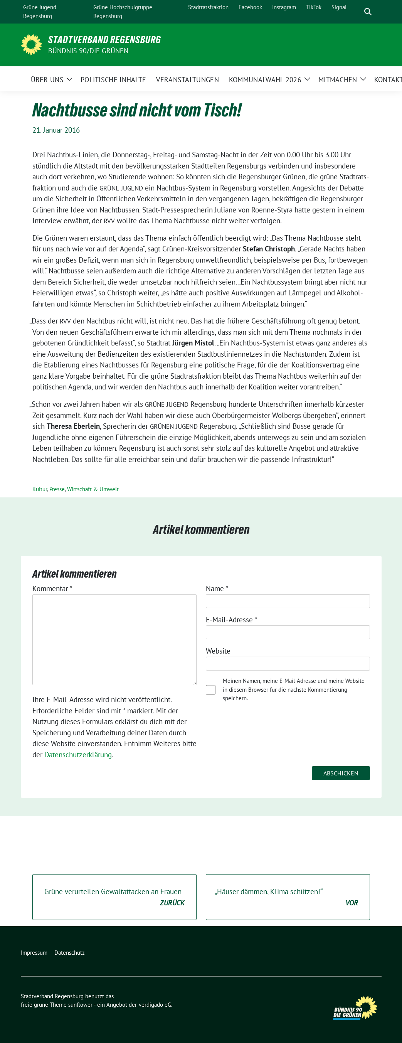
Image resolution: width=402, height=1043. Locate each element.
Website (218, 650)
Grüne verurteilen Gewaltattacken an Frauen (114, 897)
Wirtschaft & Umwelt (93, 489)
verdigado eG (155, 1004)
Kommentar (52, 588)
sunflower (80, 1004)
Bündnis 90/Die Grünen (88, 50)
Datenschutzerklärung (78, 754)
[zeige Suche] (367, 12)
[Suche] (356, 12)
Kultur (39, 489)
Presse (57, 489)
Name (217, 588)
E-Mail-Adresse (231, 619)
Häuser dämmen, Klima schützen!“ (286, 897)
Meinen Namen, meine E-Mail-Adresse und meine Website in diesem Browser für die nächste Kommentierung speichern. (294, 689)
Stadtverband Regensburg (104, 39)
